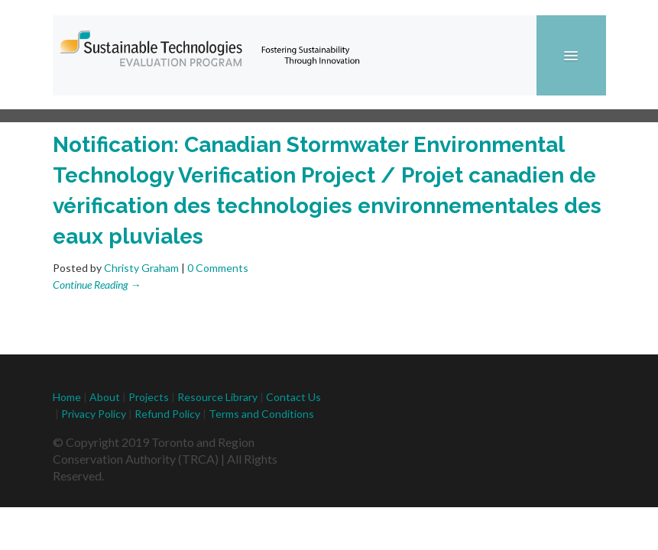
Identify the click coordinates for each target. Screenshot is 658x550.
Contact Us (293, 396)
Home (67, 396)
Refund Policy (169, 413)
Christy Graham (141, 267)
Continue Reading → (97, 284)
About (104, 396)
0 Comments (217, 267)
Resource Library (217, 396)
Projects (148, 396)
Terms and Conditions (261, 413)
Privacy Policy (93, 413)
